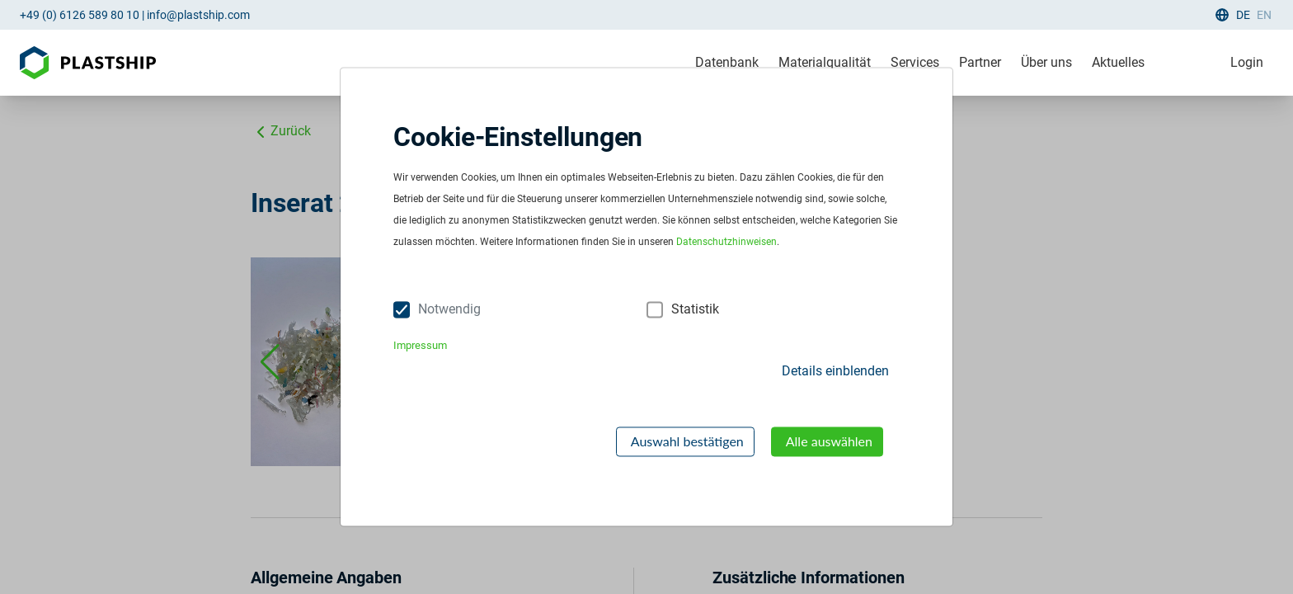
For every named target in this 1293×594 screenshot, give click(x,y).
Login (1246, 62)
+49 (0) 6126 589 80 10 (79, 14)
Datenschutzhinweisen (726, 242)
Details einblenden (835, 371)
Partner (980, 62)
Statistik (695, 310)
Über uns (1046, 62)
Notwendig (449, 310)
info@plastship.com (198, 14)
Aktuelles (1118, 62)
